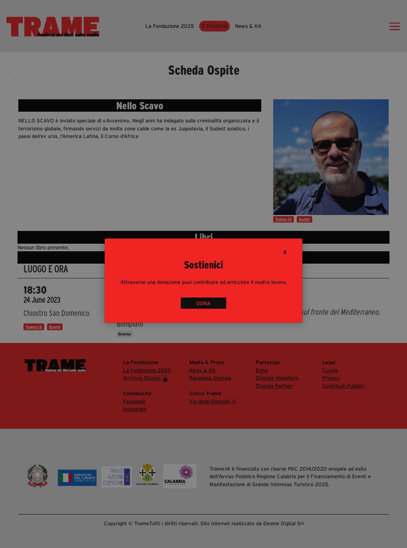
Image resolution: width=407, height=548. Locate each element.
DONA (203, 303)
